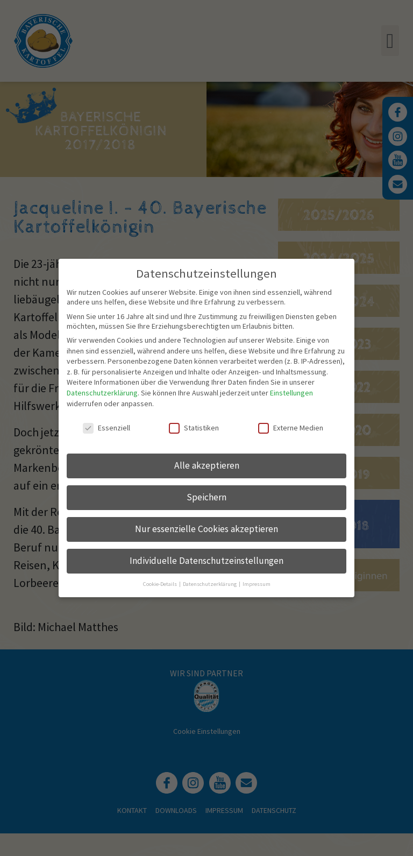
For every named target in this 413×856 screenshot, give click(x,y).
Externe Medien (290, 426)
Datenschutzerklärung (102, 392)
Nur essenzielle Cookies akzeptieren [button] (206, 528)
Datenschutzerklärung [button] (210, 582)
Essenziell (106, 426)
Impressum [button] (256, 582)
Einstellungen (291, 392)
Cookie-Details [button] (160, 582)
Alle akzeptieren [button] (206, 464)
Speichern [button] (206, 496)
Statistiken (194, 426)
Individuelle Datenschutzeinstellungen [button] (206, 559)
